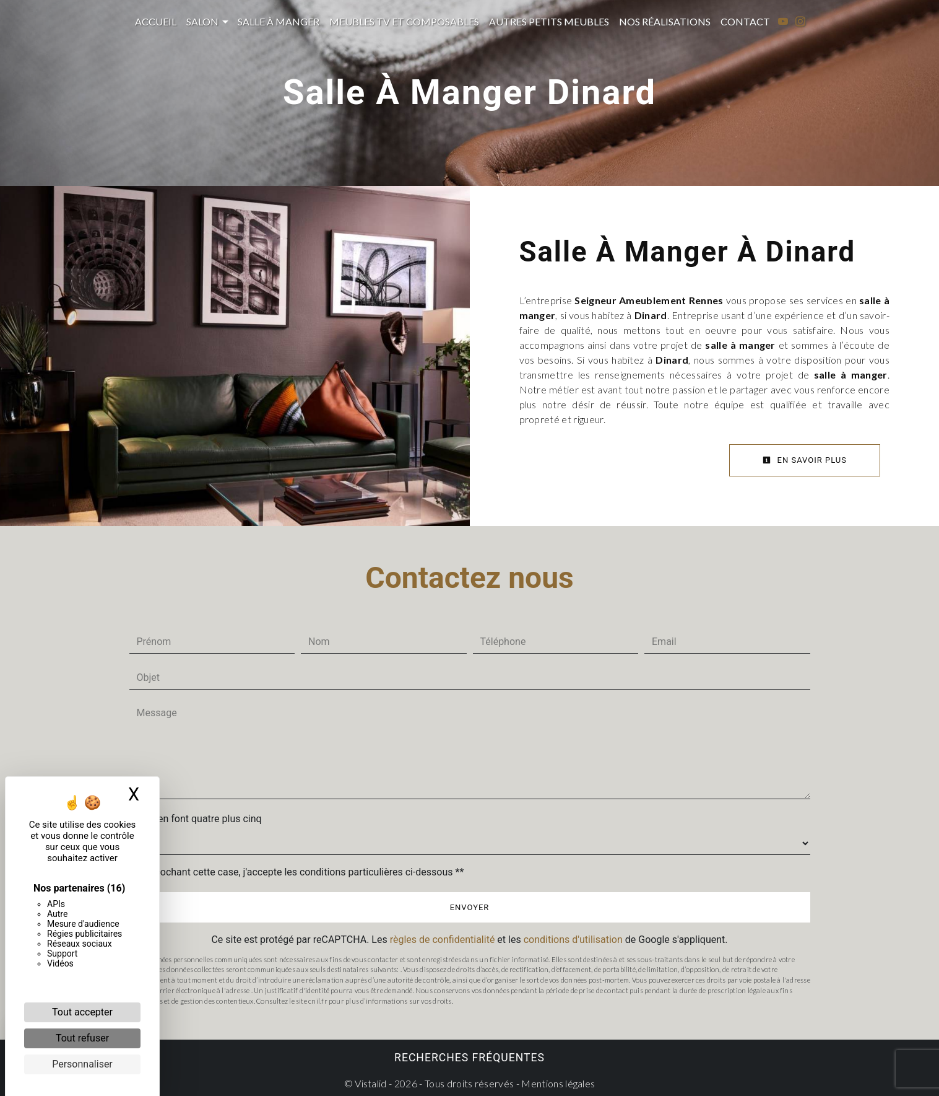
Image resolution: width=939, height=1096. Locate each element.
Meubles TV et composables (404, 21)
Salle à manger (278, 21)
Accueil (155, 21)
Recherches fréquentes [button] (469, 1057)
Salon (202, 21)
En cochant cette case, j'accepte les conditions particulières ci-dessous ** (303, 872)
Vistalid (371, 1083)
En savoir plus (805, 460)
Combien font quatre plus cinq (195, 819)
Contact (745, 21)
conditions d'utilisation (573, 939)
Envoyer (470, 907)
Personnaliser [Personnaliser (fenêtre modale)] (82, 1064)
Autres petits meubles (549, 21)
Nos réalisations (665, 21)
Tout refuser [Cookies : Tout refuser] (82, 1038)
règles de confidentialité (442, 939)
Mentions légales (557, 1083)
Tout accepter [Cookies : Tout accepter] (82, 1012)
